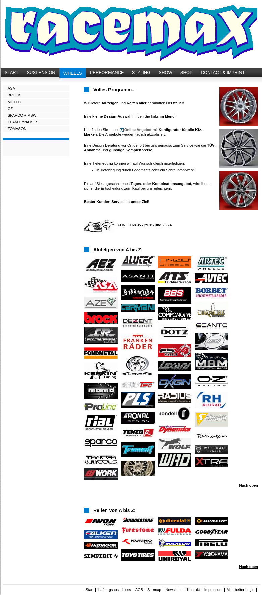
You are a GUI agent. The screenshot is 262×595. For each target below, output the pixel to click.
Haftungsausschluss (114, 590)
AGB (139, 590)
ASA (11, 88)
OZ (10, 109)
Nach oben (248, 485)
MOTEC (14, 102)
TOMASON (17, 129)
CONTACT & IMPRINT (223, 72)
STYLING (141, 72)
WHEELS (72, 73)
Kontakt (193, 590)
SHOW (165, 72)
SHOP (186, 72)
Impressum (213, 590)
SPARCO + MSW (22, 115)
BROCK (14, 95)
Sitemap (154, 590)
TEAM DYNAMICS (23, 122)
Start (89, 590)
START (11, 72)
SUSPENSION (41, 72)
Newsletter (174, 590)
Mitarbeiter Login (240, 590)
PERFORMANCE (107, 72)
